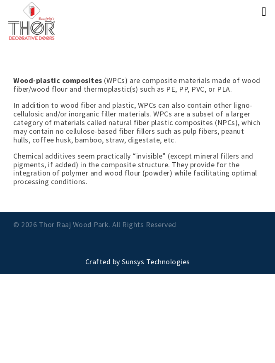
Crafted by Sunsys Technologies (137, 261)
